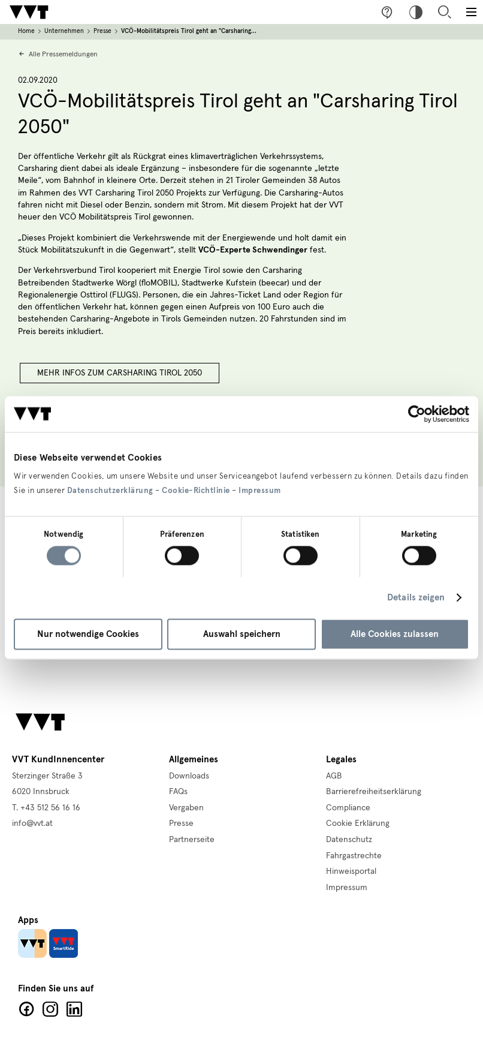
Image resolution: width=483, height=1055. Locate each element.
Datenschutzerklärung (110, 490)
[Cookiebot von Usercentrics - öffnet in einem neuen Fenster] (416, 414)
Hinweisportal (351, 871)
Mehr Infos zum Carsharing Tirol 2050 (119, 373)
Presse (102, 31)
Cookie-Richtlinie (196, 490)
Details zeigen (416, 598)
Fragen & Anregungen (387, 12)
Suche (444, 12)
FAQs (178, 792)
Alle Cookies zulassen (395, 634)
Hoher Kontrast (416, 12)
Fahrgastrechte (354, 856)
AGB (334, 776)
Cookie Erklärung (358, 823)
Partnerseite (192, 839)
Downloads (189, 776)
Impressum (260, 490)
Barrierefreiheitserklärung (373, 792)
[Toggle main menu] (471, 12)
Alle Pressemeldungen (63, 54)
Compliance (348, 808)
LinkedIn (74, 1009)
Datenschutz (349, 839)
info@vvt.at (32, 823)
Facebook (26, 1009)
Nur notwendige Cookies (88, 634)
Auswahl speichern (241, 634)
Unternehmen (64, 31)
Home (26, 31)
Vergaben (186, 808)
